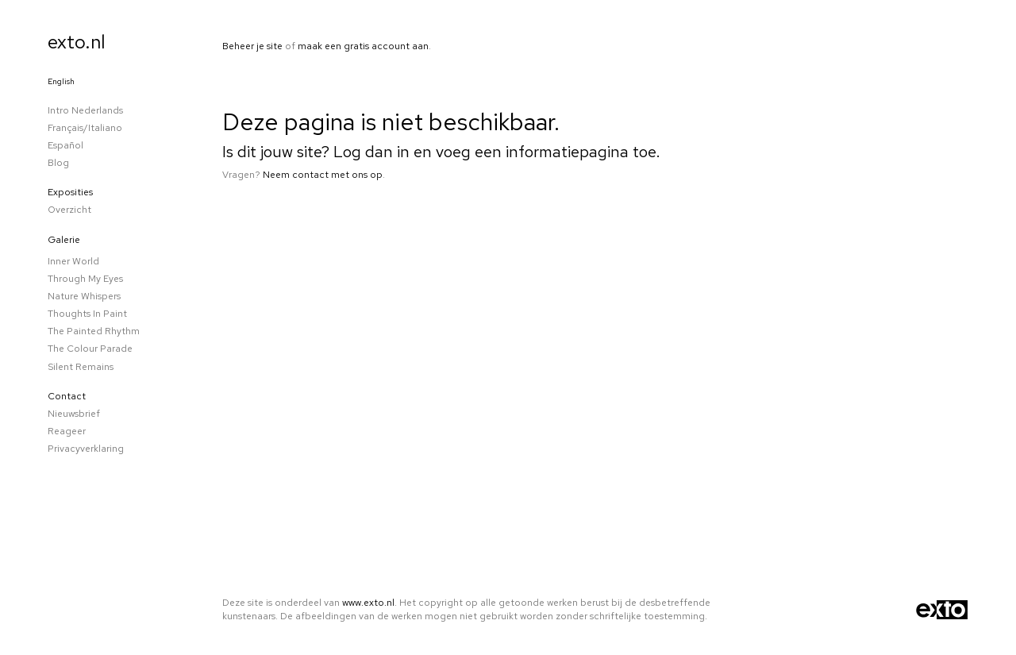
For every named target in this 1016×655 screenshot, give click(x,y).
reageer (67, 431)
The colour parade (90, 348)
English (61, 81)
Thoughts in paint (87, 313)
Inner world (73, 261)
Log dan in (371, 151)
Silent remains (81, 366)
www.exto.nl (368, 602)
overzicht (69, 209)
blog (58, 162)
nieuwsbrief (74, 413)
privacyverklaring (86, 448)
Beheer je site (252, 46)
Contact (67, 396)
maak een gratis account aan (363, 46)
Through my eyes (85, 278)
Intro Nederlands (85, 110)
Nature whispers (84, 296)
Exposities (70, 192)
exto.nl (77, 41)
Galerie (64, 239)
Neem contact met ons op (323, 174)
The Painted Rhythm (94, 331)
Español (65, 145)
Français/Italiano (85, 127)
